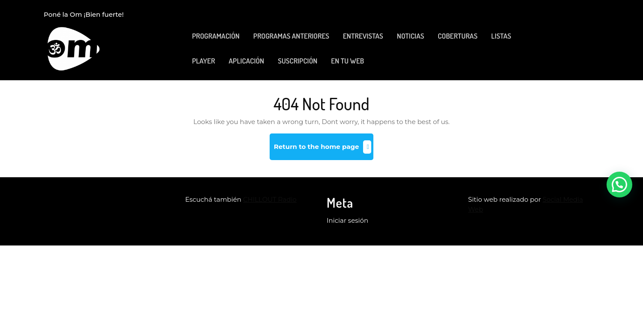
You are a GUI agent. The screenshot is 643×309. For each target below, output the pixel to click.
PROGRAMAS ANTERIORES (291, 35)
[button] (619, 184)
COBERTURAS (457, 35)
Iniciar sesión (347, 220)
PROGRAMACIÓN (216, 35)
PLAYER (203, 60)
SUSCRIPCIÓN (297, 60)
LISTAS (501, 35)
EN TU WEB (347, 60)
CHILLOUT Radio (270, 199)
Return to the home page (323, 150)
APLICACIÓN (246, 60)
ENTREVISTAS (363, 35)
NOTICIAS (410, 35)
